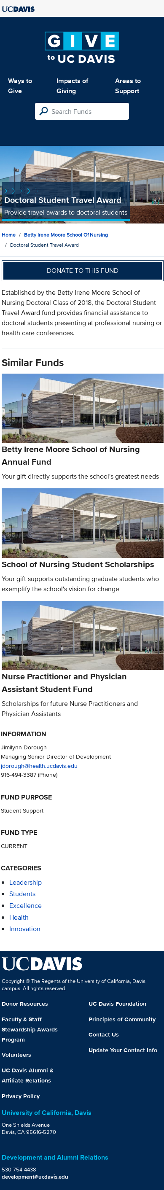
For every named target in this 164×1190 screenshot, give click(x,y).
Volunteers (16, 1054)
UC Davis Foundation (117, 1003)
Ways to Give (20, 86)
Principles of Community (122, 1019)
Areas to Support (128, 86)
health (19, 917)
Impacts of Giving (72, 86)
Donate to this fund (82, 270)
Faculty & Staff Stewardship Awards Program (30, 1029)
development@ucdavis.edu (35, 1177)
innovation (24, 929)
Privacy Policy (21, 1096)
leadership (25, 882)
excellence (25, 905)
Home (9, 234)
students (22, 894)
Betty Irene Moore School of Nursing (66, 234)
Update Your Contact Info (123, 1050)
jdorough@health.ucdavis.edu (39, 765)
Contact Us (104, 1034)
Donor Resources (25, 1003)
